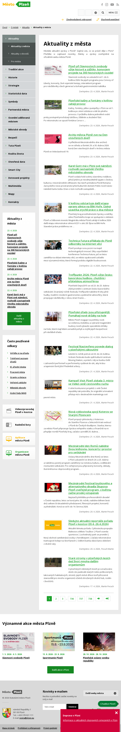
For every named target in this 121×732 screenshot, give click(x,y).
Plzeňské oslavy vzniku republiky (96, 659)
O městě (14, 27)
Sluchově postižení (110, 19)
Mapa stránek (8, 728)
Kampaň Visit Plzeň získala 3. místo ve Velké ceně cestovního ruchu (90, 382)
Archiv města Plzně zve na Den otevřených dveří (87, 136)
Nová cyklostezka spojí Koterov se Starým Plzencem (90, 413)
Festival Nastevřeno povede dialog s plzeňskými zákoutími (90, 348)
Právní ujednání (50, 728)
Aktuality (26, 27)
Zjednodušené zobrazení (79, 19)
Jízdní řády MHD (18, 393)
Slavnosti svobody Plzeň (16, 657)
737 (81, 598)
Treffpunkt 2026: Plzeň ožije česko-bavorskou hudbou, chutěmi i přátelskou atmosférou (90, 278)
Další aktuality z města (19, 318)
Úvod (4, 27)
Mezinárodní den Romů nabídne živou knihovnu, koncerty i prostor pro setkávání (90, 449)
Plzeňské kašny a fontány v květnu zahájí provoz (90, 102)
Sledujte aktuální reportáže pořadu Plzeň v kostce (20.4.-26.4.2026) (90, 522)
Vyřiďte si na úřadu (19, 353)
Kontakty (88, 12)
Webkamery (81, 12)
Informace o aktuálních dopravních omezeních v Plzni (90, 720)
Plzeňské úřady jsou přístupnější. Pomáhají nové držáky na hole (89, 313)
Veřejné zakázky (18, 382)
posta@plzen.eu (27, 718)
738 (90, 598)
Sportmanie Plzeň (53, 657)
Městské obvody (18, 387)
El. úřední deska (18, 366)
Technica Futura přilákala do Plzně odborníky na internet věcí (90, 242)
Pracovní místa (17, 372)
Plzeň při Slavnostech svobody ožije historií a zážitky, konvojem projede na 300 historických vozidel (90, 69)
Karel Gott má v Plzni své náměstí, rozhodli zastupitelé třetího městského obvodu (90, 169)
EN (96, 13)
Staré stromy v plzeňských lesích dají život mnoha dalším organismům (89, 561)
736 (72, 598)
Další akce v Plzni (60, 669)
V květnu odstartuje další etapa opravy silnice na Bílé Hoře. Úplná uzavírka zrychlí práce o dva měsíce (90, 206)
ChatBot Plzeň (107, 703)
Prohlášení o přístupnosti (29, 728)
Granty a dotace (18, 377)
